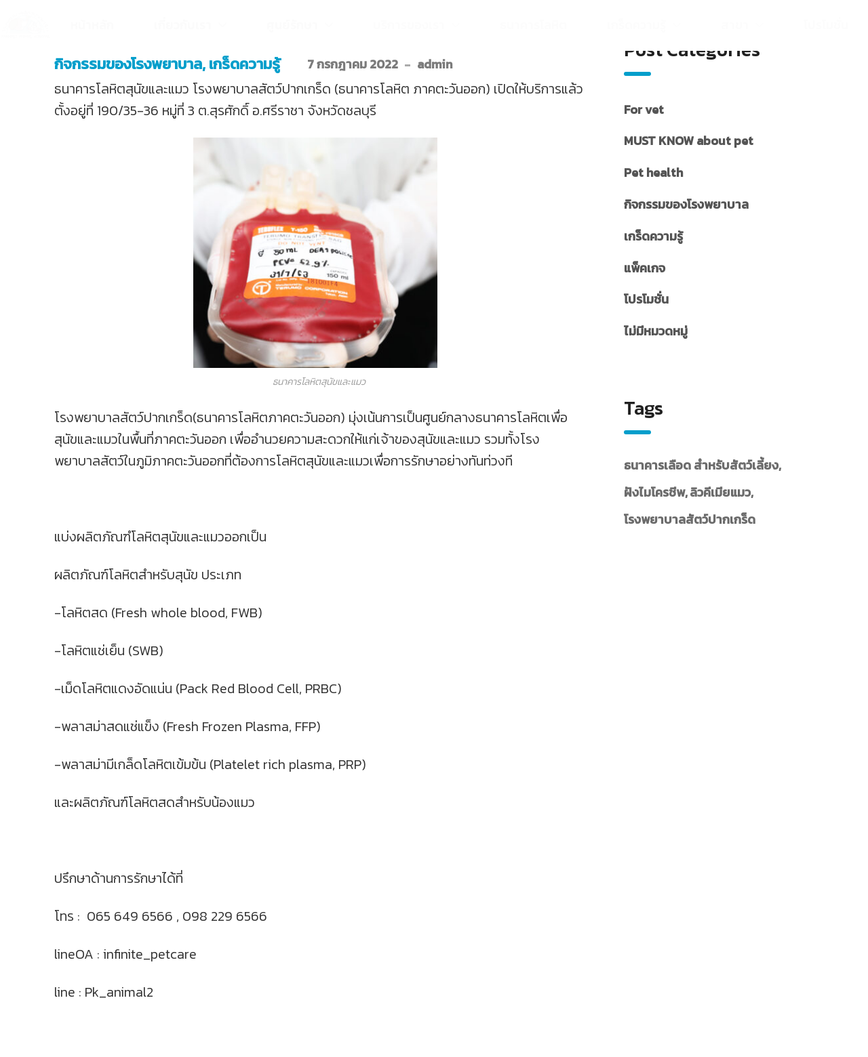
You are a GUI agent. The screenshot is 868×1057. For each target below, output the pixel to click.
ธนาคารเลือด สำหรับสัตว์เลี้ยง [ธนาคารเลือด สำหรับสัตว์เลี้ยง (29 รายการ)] (701, 465)
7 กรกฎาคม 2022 (352, 64)
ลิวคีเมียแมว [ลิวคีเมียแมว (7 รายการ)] (720, 492)
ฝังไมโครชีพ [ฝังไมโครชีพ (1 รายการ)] (654, 492)
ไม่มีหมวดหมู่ (656, 331)
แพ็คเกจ (644, 268)
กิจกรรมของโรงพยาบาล (128, 64)
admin (434, 64)
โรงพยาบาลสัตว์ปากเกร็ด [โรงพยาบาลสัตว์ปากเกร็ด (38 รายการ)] (689, 519)
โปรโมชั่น (646, 299)
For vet (644, 109)
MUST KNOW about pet (688, 140)
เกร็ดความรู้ (244, 64)
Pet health (653, 172)
